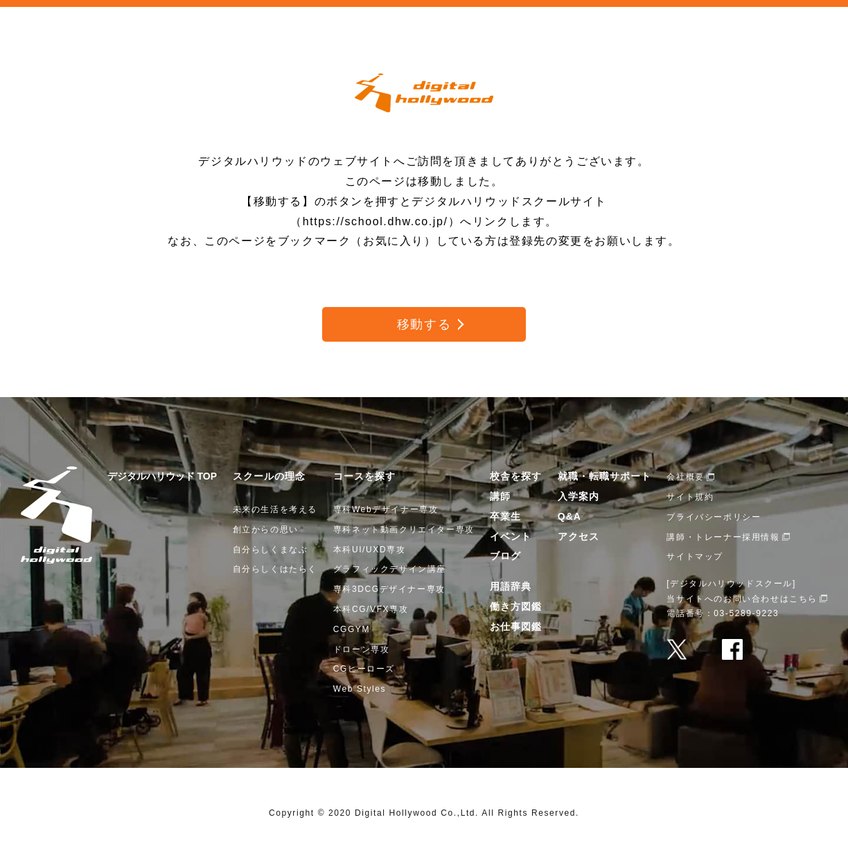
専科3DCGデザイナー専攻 (389, 589)
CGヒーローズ (364, 669)
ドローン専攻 (361, 649)
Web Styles (359, 689)
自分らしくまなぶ (270, 549)
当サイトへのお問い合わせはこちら (742, 599)
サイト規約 (690, 497)
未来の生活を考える (275, 509)
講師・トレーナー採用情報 (722, 537)
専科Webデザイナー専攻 (386, 509)
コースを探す (364, 476)
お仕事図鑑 (516, 626)
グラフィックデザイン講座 (389, 569)
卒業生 (505, 516)
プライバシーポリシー (713, 517)
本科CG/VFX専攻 (371, 609)
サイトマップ (694, 556)
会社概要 (685, 477)
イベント (510, 536)
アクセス (578, 536)
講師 (500, 496)
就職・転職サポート (604, 476)
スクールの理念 (269, 476)
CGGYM (351, 629)
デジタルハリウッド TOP (162, 476)
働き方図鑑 (516, 606)
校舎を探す (516, 476)
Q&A (569, 516)
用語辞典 (510, 586)
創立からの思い (266, 529)
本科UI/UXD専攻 (369, 549)
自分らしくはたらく (275, 569)
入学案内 (578, 496)
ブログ (505, 555)
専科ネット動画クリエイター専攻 (404, 529)
